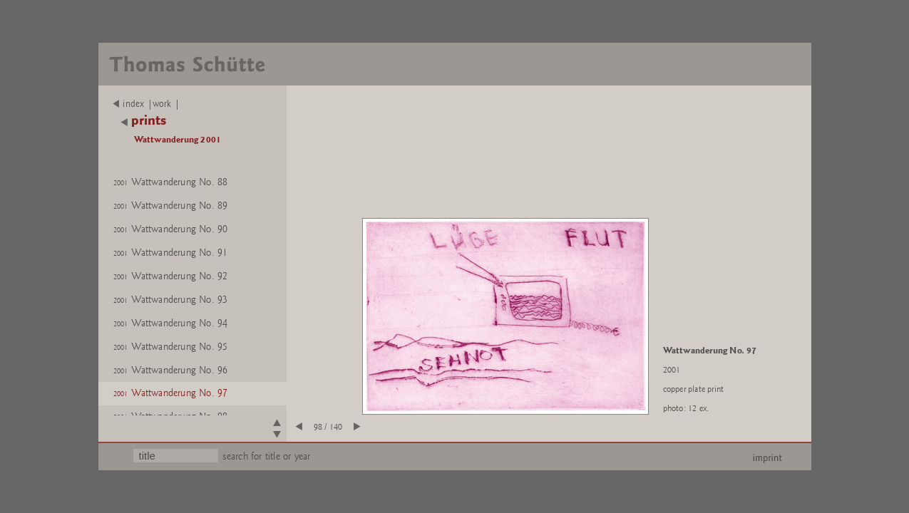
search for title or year (266, 456)
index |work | (146, 104)
